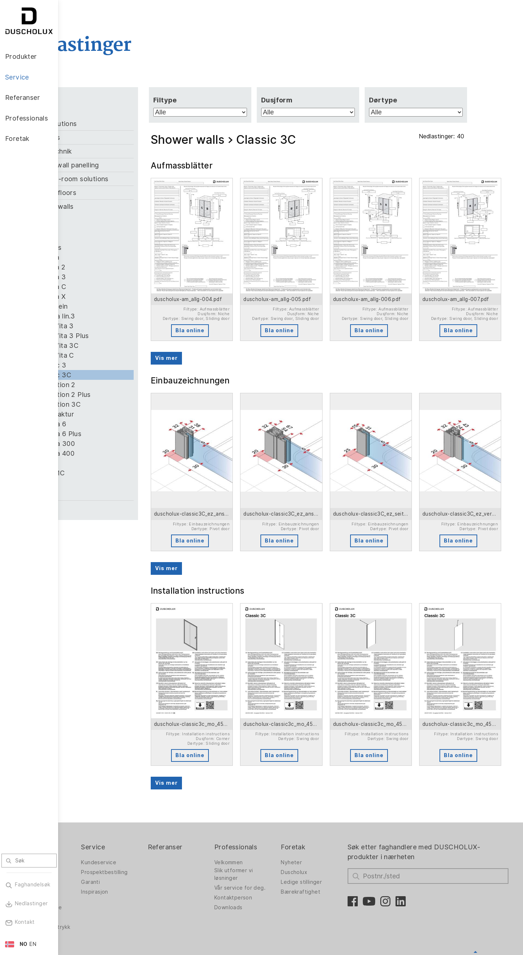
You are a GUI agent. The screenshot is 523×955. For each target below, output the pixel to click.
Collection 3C (117, 404)
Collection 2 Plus (122, 394)
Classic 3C (112, 375)
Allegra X (110, 296)
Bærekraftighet (328, 846)
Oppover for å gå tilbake (475, 912)
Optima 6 (110, 424)
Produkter (89, 801)
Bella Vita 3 (114, 326)
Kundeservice (149, 816)
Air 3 (103, 237)
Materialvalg (88, 906)
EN (32, 944)
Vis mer (210, 343)
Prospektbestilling (154, 826)
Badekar (83, 851)
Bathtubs (104, 137)
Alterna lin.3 (114, 316)
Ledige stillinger (328, 836)
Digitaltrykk (87, 871)
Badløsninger (89, 842)
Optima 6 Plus (117, 434)
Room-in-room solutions (128, 179)
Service (143, 801)
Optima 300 (114, 443)
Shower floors (112, 192)
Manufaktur (114, 414)
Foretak (320, 801)
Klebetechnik (110, 151)
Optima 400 (114, 453)
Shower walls (111, 206)
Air (100, 218)
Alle (90, 112)
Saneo (105, 463)
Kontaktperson (268, 851)
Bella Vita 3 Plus (121, 336)
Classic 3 (110, 365)
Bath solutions (112, 123)
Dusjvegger (87, 816)
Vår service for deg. (274, 842)
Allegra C (110, 286)
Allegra (107, 257)
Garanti (140, 836)
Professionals (270, 801)
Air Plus (107, 247)
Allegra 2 (110, 267)
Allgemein (111, 306)
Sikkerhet (85, 896)
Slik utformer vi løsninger (268, 828)
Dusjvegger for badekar (92, 828)
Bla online (228, 315)
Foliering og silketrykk (88, 883)
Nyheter (318, 816)
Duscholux (321, 826)
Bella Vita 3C (116, 345)
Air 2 (103, 228)
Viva (102, 483)
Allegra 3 (110, 277)
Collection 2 (115, 385)
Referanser (207, 801)
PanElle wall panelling (123, 165)
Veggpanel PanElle (96, 861)
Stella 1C (109, 473)
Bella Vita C (114, 355)
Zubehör (103, 507)
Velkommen (263, 816)
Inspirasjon (144, 846)
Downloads (263, 861)
